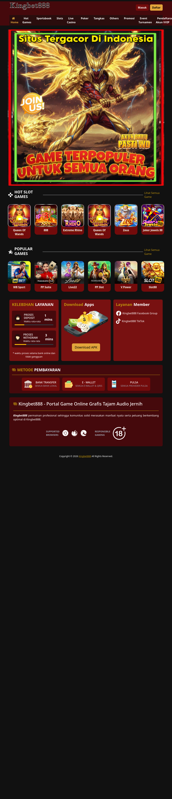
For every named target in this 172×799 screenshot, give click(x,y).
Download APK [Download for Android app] (86, 347)
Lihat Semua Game (152, 195)
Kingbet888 (85, 456)
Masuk (142, 7)
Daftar (156, 7)
